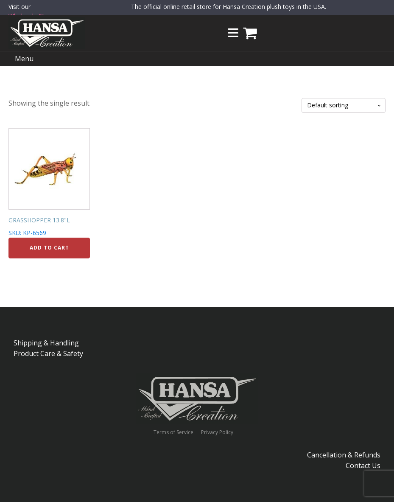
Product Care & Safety (48, 353)
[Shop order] (344, 105)
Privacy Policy (217, 432)
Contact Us (363, 465)
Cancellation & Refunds (343, 455)
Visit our (30, 12)
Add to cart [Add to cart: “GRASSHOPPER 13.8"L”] (49, 247)
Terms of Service (173, 432)
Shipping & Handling (46, 343)
